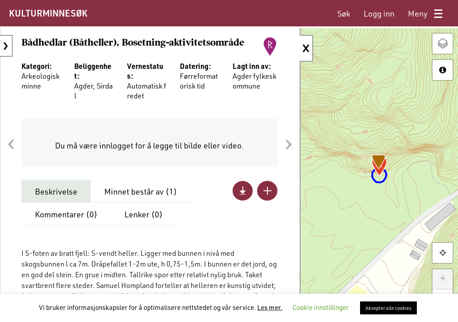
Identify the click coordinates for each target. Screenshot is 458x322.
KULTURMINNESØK (48, 13)
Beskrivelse (56, 196)
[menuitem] (344, 13)
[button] (10, 149)
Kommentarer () (66, 219)
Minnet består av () (140, 196)
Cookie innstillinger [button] (321, 307)
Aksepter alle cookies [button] (388, 308)
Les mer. (269, 307)
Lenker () (143, 219)
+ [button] (442, 279)
